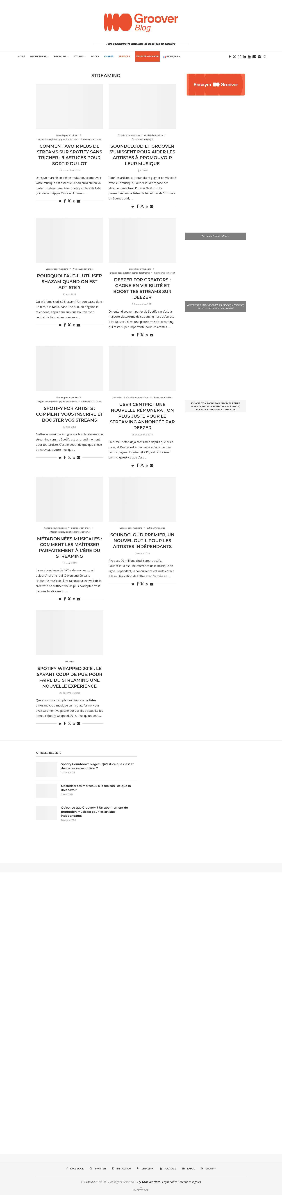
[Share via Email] (78, 201)
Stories (79, 56)
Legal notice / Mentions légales (181, 1182)
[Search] (265, 56)
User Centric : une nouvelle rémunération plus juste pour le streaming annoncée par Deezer (142, 416)
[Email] (254, 56)
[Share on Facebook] (65, 201)
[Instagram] (239, 56)
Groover (89, 1182)
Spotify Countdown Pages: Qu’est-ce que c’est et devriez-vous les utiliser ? (97, 766)
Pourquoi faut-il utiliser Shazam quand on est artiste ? (69, 281)
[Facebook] (230, 56)
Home (21, 56)
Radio (95, 56)
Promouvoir (38, 56)
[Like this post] (60, 201)
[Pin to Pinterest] (74, 201)
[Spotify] (259, 56)
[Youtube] (249, 56)
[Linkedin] (244, 56)
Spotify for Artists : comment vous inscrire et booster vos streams (69, 414)
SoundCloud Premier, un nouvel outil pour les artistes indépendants (142, 540)
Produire (60, 56)
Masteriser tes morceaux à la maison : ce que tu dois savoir (96, 788)
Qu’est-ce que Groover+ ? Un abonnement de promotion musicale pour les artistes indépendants (94, 811)
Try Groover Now (148, 1182)
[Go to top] (141, 1190)
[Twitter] (234, 56)
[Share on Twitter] (69, 201)
